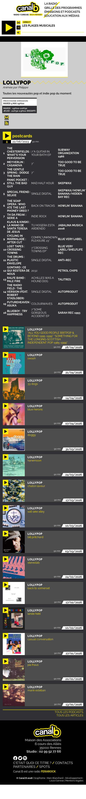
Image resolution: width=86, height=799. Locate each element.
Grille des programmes (63, 7)
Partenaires (24, 766)
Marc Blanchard (55, 778)
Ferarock (48, 771)
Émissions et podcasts (62, 11)
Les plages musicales (38, 25)
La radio (50, 4)
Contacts (64, 763)
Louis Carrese (56, 780)
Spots (44, 766)
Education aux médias (61, 16)
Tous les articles (69, 715)
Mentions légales (74, 780)
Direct (26, 22)
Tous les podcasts (69, 712)
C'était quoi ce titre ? (32, 763)
